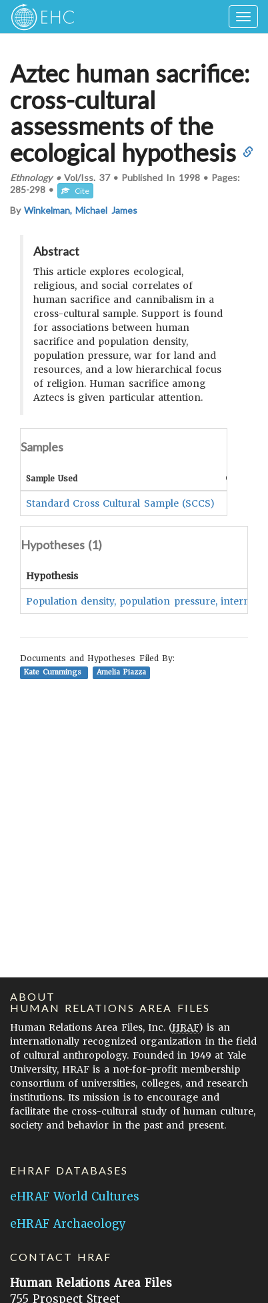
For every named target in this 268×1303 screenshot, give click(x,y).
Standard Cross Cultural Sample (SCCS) (120, 503)
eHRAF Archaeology (68, 1223)
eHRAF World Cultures (74, 1196)
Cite (75, 190)
